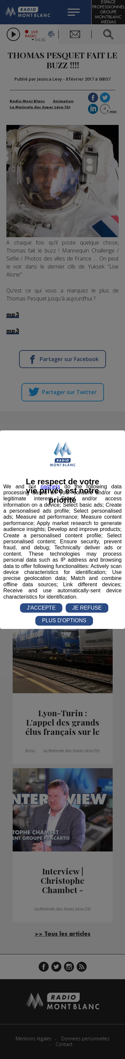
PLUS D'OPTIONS (64, 620)
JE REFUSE (87, 608)
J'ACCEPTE (41, 608)
